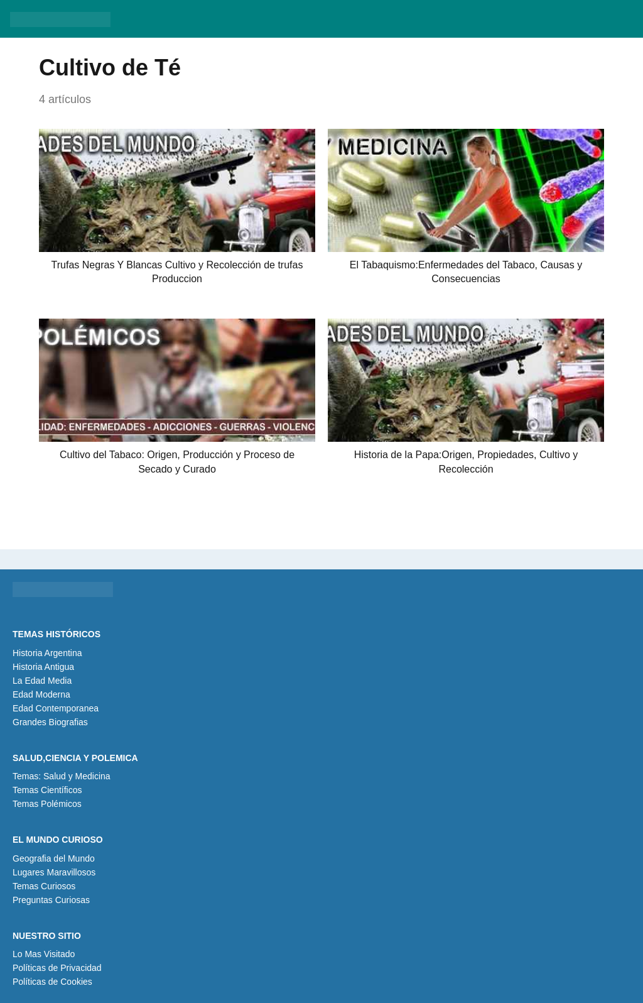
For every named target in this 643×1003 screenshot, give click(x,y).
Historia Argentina (47, 653)
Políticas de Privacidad (57, 968)
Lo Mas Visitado (44, 954)
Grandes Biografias (50, 722)
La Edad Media (42, 681)
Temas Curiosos (44, 886)
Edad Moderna (41, 694)
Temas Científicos (47, 790)
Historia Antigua (43, 667)
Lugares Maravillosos (54, 872)
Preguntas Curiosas (51, 900)
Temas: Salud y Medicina (62, 776)
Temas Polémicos (47, 804)
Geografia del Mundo (54, 858)
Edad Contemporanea (56, 708)
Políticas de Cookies (52, 982)
